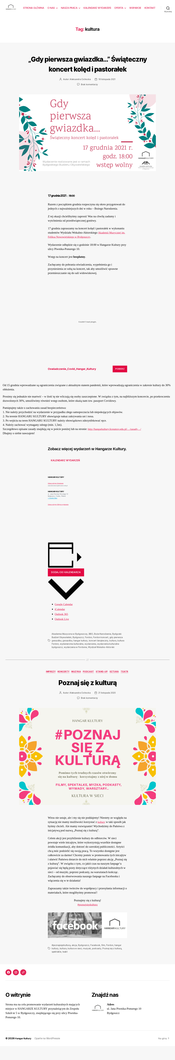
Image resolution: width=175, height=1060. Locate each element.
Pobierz (120, 382)
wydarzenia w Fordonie (75, 660)
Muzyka (76, 685)
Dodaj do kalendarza (66, 586)
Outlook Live (62, 633)
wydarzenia (90, 657)
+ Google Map (52, 512)
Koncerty (62, 685)
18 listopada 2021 (107, 93)
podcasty (96, 962)
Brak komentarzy (89, 98)
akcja (74, 959)
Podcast (89, 685)
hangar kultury (80, 654)
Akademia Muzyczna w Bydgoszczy (70, 647)
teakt (65, 965)
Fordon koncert (101, 651)
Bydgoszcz (79, 651)
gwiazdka (67, 654)
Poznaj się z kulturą (88, 696)
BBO (91, 647)
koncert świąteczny (98, 654)
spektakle (57, 965)
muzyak (87, 962)
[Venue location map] (107, 528)
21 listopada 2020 (107, 706)
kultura (113, 654)
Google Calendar (64, 618)
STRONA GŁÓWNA (47, 7)
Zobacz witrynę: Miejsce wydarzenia (58, 518)
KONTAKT (150, 11)
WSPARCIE (149, 7)
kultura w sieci (75, 962)
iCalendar (60, 623)
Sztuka (116, 685)
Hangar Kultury (24, 1052)
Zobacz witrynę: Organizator (55, 497)
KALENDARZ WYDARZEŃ (111, 7)
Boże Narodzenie (103, 647)
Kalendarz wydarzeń (65, 474)
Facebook (96, 959)
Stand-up (103, 685)
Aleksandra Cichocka (80, 93)
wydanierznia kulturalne (72, 657)
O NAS (65, 7)
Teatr (128, 685)
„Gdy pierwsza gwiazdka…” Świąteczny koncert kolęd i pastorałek (87, 72)
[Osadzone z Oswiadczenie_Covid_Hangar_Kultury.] (87, 335)
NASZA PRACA (83, 7)
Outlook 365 (62, 628)
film (104, 959)
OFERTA (133, 7)
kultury (102, 836)
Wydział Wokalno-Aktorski (101, 660)
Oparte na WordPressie (48, 1052)
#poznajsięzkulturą (87, 919)
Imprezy (48, 685)
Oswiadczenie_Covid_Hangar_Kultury (74, 382)
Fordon (89, 651)
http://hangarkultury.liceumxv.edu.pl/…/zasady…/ (117, 443)
